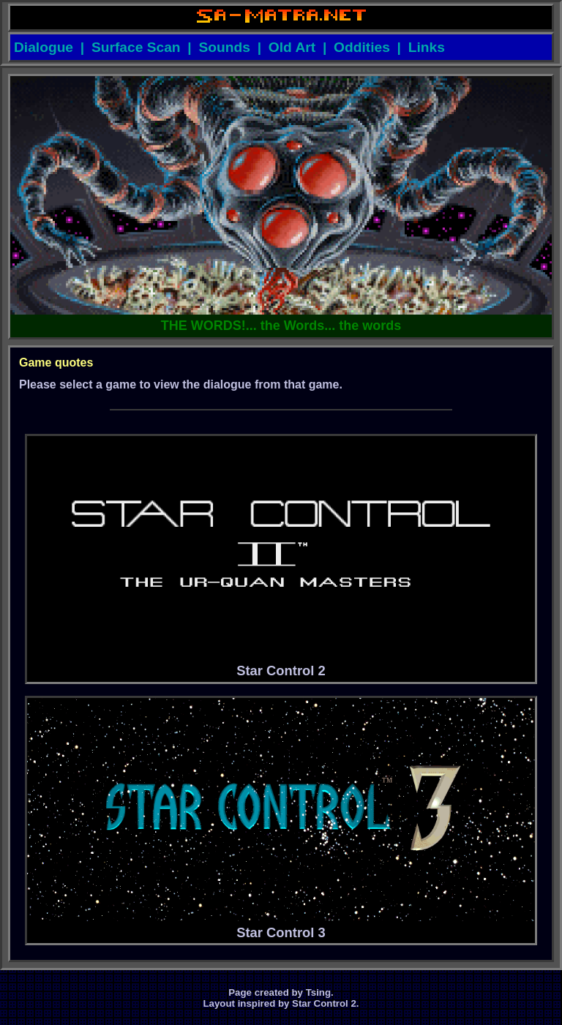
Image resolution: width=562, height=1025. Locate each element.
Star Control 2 (281, 557)
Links (426, 47)
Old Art (292, 47)
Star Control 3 (281, 819)
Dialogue (43, 47)
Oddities (362, 47)
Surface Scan (136, 47)
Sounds (224, 47)
